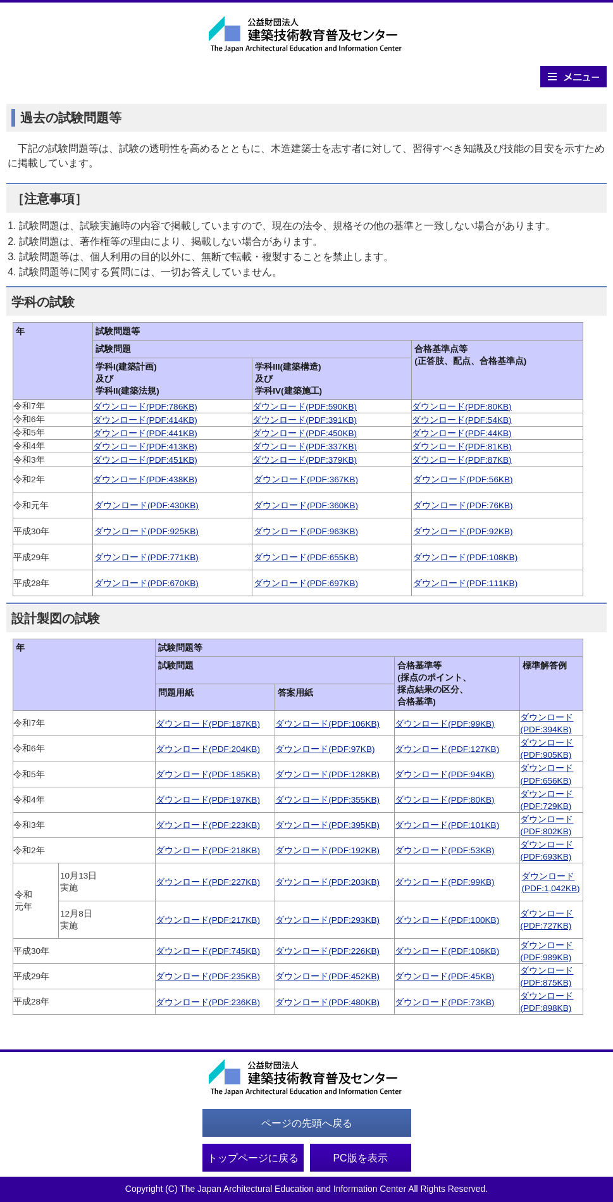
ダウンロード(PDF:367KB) (306, 479)
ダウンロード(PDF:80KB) (461, 406)
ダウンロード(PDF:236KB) (208, 1002)
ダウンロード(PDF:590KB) (304, 406)
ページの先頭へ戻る (306, 1123)
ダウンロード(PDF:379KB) (304, 460)
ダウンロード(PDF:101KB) (447, 825)
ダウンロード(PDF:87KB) (461, 460)
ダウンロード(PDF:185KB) (208, 774)
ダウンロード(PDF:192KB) (327, 850)
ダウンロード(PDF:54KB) (461, 420)
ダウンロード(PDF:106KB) (327, 724)
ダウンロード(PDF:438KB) (145, 479)
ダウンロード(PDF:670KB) (146, 583)
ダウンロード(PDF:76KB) (462, 505)
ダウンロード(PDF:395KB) (327, 825)
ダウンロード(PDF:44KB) (461, 433)
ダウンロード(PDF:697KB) (306, 583)
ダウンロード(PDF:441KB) (145, 433)
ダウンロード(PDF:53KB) (444, 850)
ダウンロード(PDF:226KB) (327, 951)
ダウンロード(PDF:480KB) (327, 1002)
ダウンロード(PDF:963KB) (306, 531)
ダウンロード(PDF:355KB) (327, 799)
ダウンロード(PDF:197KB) (208, 799)
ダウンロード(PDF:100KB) (447, 920)
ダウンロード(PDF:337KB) (304, 446)
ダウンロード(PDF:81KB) (461, 446)
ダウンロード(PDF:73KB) (444, 1002)
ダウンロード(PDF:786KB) (145, 406)
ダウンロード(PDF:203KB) (327, 882)
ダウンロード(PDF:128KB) (327, 774)
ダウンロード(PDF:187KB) (208, 724)
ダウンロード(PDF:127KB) (447, 749)
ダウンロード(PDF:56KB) (462, 479)
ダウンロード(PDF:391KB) (304, 420)
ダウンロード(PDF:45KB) (444, 976)
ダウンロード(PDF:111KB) (465, 583)
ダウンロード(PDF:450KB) (304, 433)
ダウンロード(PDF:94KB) (444, 774)
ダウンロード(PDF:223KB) (208, 825)
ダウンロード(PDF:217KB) (208, 920)
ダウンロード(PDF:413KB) (145, 446)
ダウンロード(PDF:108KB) (465, 557)
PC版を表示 (360, 1158)
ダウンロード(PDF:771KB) (146, 557)
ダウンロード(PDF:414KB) (145, 420)
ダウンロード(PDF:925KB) (146, 531)
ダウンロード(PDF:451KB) (145, 460)
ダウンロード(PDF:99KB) (444, 724)
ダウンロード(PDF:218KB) (208, 850)
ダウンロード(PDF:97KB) (325, 749)
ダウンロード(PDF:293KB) (327, 920)
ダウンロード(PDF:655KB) (306, 557)
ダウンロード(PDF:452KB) (327, 976)
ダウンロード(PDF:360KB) (306, 505)
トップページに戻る (253, 1158)
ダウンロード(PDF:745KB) (208, 951)
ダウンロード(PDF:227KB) (208, 882)
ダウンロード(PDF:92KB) (462, 531)
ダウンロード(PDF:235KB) (208, 976)
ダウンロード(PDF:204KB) (208, 749)
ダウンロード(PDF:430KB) (146, 505)
